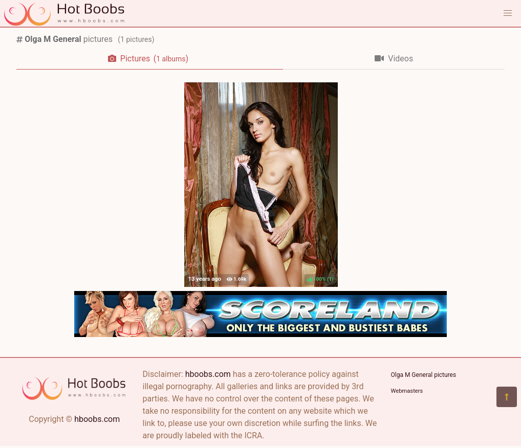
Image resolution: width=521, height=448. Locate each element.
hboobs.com (97, 419)
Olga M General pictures (424, 374)
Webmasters (407, 391)
